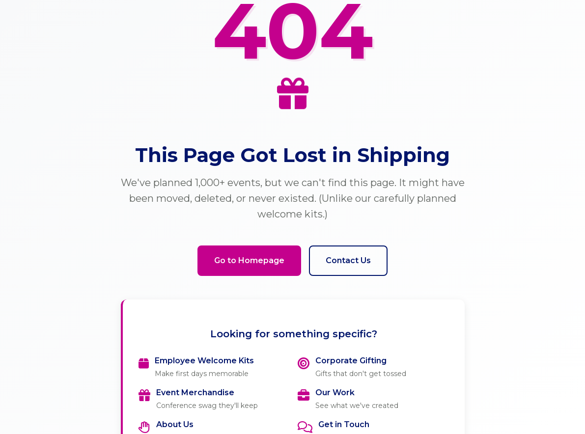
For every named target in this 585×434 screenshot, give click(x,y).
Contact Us (348, 260)
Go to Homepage (249, 260)
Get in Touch (343, 424)
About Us (175, 424)
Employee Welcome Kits (204, 360)
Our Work (335, 392)
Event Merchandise (195, 392)
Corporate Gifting (351, 360)
